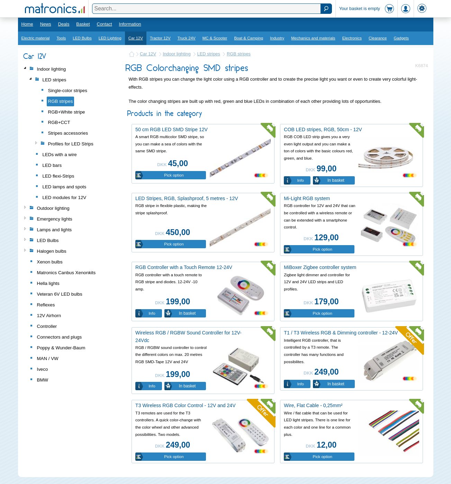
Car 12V (135, 38)
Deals (64, 24)
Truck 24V (187, 38)
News (45, 24)
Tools (61, 38)
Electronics (352, 38)
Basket (83, 24)
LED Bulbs (82, 38)
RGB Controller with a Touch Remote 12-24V (183, 267)
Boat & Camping (248, 38)
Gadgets (401, 38)
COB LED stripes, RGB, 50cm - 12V (323, 129)
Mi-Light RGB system (307, 198)
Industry (277, 38)
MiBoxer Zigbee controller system (320, 267)
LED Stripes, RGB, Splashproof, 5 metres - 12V (186, 198)
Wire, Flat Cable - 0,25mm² (313, 405)
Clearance (378, 38)
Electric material (35, 38)
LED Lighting (110, 38)
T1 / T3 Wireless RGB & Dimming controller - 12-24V (341, 332)
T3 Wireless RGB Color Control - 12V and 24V (185, 405)
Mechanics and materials (313, 38)
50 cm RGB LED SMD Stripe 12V (171, 129)
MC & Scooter (214, 38)
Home (27, 24)
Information (130, 24)
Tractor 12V (160, 38)
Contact (104, 24)
